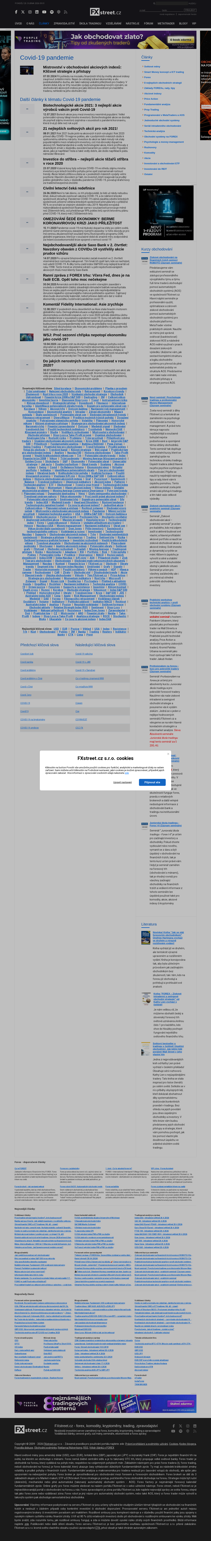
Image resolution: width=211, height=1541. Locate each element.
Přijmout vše (152, 782)
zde (127, 773)
